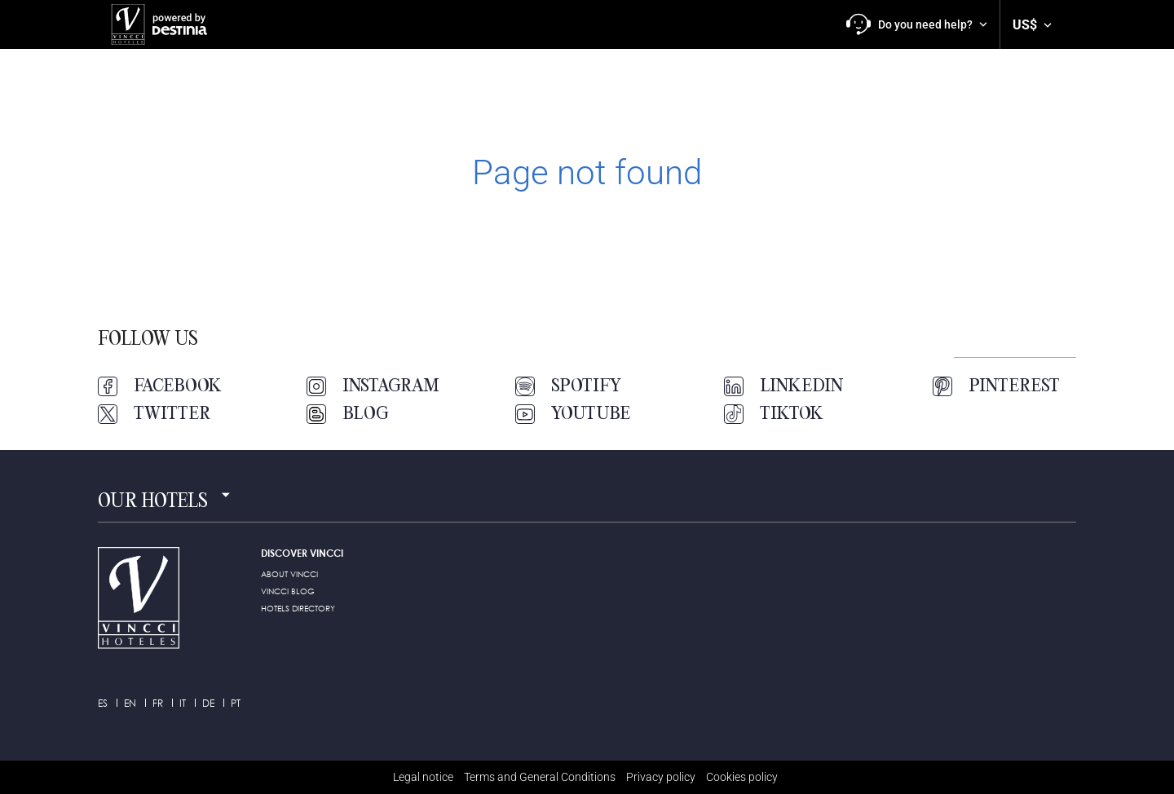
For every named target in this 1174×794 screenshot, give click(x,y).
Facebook (160, 386)
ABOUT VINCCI (289, 574)
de (208, 703)
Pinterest (996, 386)
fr (157, 703)
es (103, 703)
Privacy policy (660, 776)
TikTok (773, 414)
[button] (917, 24)
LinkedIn (783, 386)
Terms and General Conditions (540, 776)
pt (236, 703)
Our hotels (153, 502)
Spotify (568, 386)
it (182, 703)
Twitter (154, 414)
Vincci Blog (288, 591)
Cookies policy (742, 776)
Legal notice (423, 776)
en (130, 703)
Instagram (373, 386)
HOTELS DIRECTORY (298, 608)
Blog (348, 414)
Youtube (572, 414)
